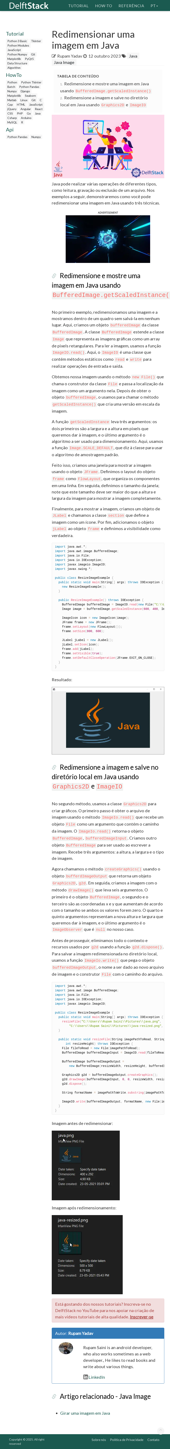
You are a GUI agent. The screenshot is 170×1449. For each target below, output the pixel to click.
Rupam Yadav (69, 55)
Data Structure (17, 63)
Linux (23, 100)
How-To (103, 5)
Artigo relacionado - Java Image (105, 1396)
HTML (21, 104)
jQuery (11, 109)
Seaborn (30, 95)
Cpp (10, 104)
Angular (25, 109)
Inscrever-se (141, 1316)
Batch (11, 86)
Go (29, 113)
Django (25, 91)
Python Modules (18, 45)
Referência (131, 5)
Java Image (64, 62)
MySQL (12, 122)
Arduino (26, 118)
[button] (108, 238)
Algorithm (13, 67)
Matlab (11, 100)
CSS (10, 113)
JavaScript (14, 50)
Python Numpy (17, 54)
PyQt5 (29, 59)
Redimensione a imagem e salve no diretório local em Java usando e (105, 776)
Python (12, 82)
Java (38, 113)
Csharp (12, 118)
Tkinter (36, 41)
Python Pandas (29, 86)
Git (33, 54)
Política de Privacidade (126, 1440)
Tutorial (78, 5)
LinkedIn (94, 1377)
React (39, 109)
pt (154, 5)
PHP (20, 113)
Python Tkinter (31, 82)
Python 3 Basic (17, 41)
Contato (153, 1440)
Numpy (12, 91)
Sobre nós (99, 1440)
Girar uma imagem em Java (85, 1413)
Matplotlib (14, 59)
